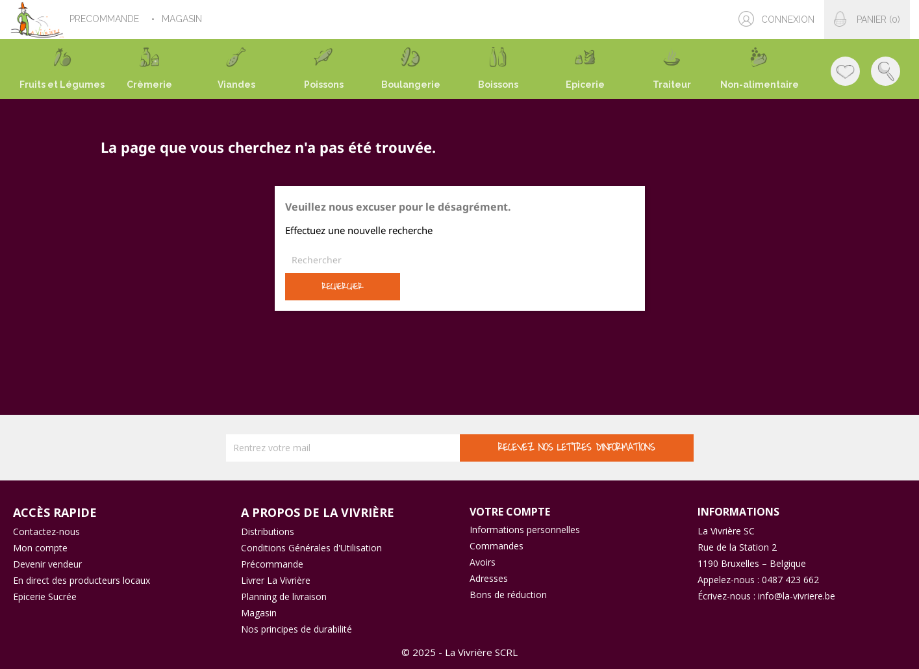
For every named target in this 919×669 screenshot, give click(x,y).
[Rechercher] (460, 260)
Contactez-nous (46, 531)
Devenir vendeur (47, 564)
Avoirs (483, 562)
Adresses (489, 578)
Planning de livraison (284, 596)
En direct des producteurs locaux (81, 580)
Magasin (259, 613)
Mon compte (40, 548)
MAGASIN (183, 19)
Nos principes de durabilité (296, 629)
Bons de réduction (508, 594)
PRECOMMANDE (105, 19)
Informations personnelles (525, 529)
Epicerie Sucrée (45, 596)
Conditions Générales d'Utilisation (311, 548)
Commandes (496, 546)
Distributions (267, 531)
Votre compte (510, 512)
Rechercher (342, 286)
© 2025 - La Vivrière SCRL (459, 652)
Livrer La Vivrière (275, 580)
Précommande (272, 564)
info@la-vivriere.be (796, 596)
